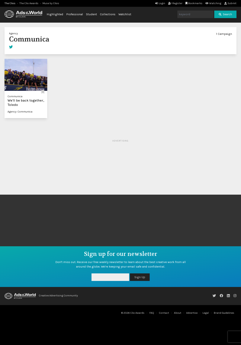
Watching (213, 3)
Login (160, 3)
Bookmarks (194, 3)
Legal (205, 312)
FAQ (151, 312)
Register (175, 3)
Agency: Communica (20, 111)
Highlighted (55, 14)
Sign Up (139, 277)
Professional (74, 14)
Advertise (192, 312)
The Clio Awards (28, 3)
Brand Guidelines (224, 312)
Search (225, 14)
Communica (15, 96)
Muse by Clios (50, 3)
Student (91, 14)
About (177, 312)
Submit (230, 3)
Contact (164, 312)
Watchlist (124, 14)
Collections (107, 14)
